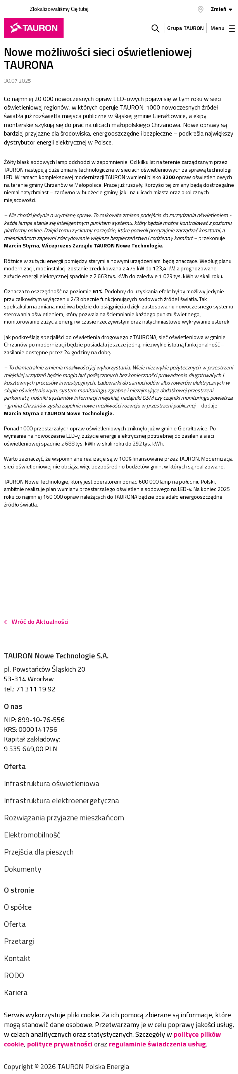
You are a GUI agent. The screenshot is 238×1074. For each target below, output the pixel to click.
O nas (13, 706)
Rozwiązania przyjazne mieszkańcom (64, 817)
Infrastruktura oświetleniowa (52, 783)
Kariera (16, 992)
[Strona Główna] (34, 28)
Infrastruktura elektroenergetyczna (61, 800)
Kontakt (17, 958)
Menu (222, 28)
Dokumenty (22, 869)
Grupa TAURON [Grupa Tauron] (185, 28)
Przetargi (19, 941)
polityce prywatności (60, 1044)
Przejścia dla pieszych (39, 852)
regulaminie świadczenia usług (157, 1044)
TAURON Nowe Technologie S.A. (56, 655)
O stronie (19, 890)
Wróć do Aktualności (40, 621)
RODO (14, 975)
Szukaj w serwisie (155, 28)
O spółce (18, 907)
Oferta (15, 766)
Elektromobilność (32, 835)
